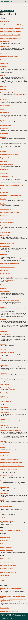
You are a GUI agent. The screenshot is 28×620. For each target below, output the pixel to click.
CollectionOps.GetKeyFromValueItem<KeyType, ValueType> (12, 597)
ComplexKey (3, 75)
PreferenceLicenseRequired (7, 243)
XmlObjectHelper (4, 487)
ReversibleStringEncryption (7, 277)
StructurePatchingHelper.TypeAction (9, 611)
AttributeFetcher (4, 46)
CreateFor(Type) (8, 116)
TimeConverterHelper (5, 388)
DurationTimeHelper (5, 105)
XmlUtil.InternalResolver (6, 506)
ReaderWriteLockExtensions (7, 267)
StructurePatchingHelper (6, 335)
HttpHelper (3, 151)
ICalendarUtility (4, 540)
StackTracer (3, 319)
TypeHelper (3, 441)
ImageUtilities (3, 161)
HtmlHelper (3, 137)
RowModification (4, 608)
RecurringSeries (4, 270)
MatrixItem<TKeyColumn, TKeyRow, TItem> (11, 195)
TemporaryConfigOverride (7, 352)
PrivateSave (19, 94)
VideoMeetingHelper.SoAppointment (9, 459)
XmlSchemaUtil (4, 493)
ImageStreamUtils (4, 158)
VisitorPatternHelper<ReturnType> (8, 469)
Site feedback (4, 617)
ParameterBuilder (4, 235)
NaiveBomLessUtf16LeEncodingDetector (10, 212)
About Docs (18, 617)
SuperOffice (4, 615)
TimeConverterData (5, 384)
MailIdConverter (4, 192)
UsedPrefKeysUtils (5, 452)
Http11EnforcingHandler (6, 142)
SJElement (3, 288)
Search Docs (12, 617)
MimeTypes (3, 204)
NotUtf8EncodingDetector (7, 222)
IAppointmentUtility (5, 537)
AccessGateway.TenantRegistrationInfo (10, 35)
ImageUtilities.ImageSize (6, 164)
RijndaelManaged (9, 280)
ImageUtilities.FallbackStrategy (8, 565)
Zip (1, 512)
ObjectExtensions (4, 225)
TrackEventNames (4, 412)
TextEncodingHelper (5, 373)
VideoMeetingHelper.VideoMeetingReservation (12, 466)
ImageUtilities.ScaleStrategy (7, 568)
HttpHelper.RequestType (6, 562)
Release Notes (18, 615)
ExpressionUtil (3, 120)
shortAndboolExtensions (6, 521)
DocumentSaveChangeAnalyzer (8, 93)
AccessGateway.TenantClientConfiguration (11, 31)
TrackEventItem (4, 407)
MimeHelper (3, 199)
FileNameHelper (4, 128)
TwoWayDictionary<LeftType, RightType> (10, 430)
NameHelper (3, 215)
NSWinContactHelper (5, 209)
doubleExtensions (4, 518)
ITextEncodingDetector (6, 543)
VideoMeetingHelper (5, 456)
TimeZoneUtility (4, 393)
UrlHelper (2, 447)
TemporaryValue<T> (5, 365)
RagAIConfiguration (5, 246)
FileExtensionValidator (5, 125)
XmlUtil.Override (4, 575)
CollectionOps (4, 66)
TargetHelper (3, 349)
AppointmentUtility (5, 41)
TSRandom (3, 344)
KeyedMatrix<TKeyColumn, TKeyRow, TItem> (11, 185)
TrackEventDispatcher (5, 401)
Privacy (24, 615)
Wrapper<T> (3, 480)
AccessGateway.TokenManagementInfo (10, 38)
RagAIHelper (3, 254)
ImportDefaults (4, 169)
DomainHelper (3, 99)
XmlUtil (2, 500)
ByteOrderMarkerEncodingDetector (9, 56)
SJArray (2, 284)
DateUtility (3, 89)
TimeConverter (4, 378)
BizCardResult (3, 53)
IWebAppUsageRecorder (6, 550)
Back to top (9, 618)
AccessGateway (4, 21)
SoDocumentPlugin (5, 291)
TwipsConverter (4, 425)
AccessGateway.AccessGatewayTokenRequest (12, 28)
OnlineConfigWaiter (5, 232)
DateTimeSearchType (5, 558)
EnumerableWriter (4, 112)
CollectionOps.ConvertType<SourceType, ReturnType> (11, 589)
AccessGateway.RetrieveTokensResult (10, 530)
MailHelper (3, 189)
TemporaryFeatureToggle (6, 358)
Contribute (3, 618)
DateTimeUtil (3, 86)
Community (10, 615)
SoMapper (3, 307)
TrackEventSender (4, 419)
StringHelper (3, 331)
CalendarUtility (4, 63)
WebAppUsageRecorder (6, 475)
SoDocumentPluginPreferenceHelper (9, 300)
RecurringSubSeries (5, 273)
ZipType (2, 580)
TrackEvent (3, 396)
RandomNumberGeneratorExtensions (9, 263)
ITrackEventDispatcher (6, 547)
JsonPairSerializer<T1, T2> (6, 176)
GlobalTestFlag (4, 133)
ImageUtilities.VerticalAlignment (8, 572)
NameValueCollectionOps (6, 219)
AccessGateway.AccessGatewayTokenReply (11, 25)
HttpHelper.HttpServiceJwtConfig (9, 154)
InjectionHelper (4, 173)
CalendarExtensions (5, 59)
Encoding (2, 109)
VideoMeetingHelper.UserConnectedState (11, 462)
